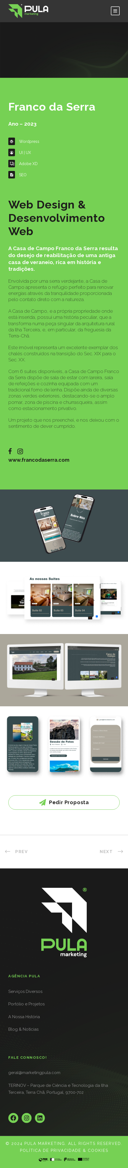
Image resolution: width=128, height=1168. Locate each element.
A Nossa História (24, 1016)
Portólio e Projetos (26, 1004)
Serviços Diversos (25, 991)
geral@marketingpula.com (34, 1072)
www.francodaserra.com (38, 460)
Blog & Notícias (23, 1029)
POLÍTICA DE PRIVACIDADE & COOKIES (64, 1150)
